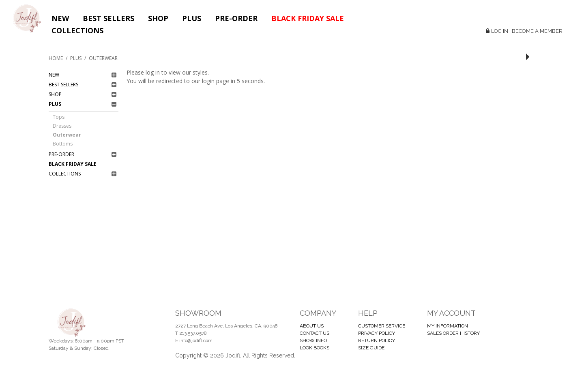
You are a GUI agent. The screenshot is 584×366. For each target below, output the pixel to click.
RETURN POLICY (376, 340)
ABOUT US (312, 326)
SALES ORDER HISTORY (453, 333)
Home (56, 58)
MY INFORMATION (447, 326)
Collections (77, 30)
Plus (191, 18)
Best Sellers (108, 18)
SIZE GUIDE (371, 348)
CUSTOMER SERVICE (381, 326)
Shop (158, 18)
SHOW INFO (313, 340)
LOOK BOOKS (314, 348)
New (60, 18)
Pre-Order (236, 18)
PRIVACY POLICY (376, 333)
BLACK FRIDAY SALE (307, 18)
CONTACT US (314, 333)
